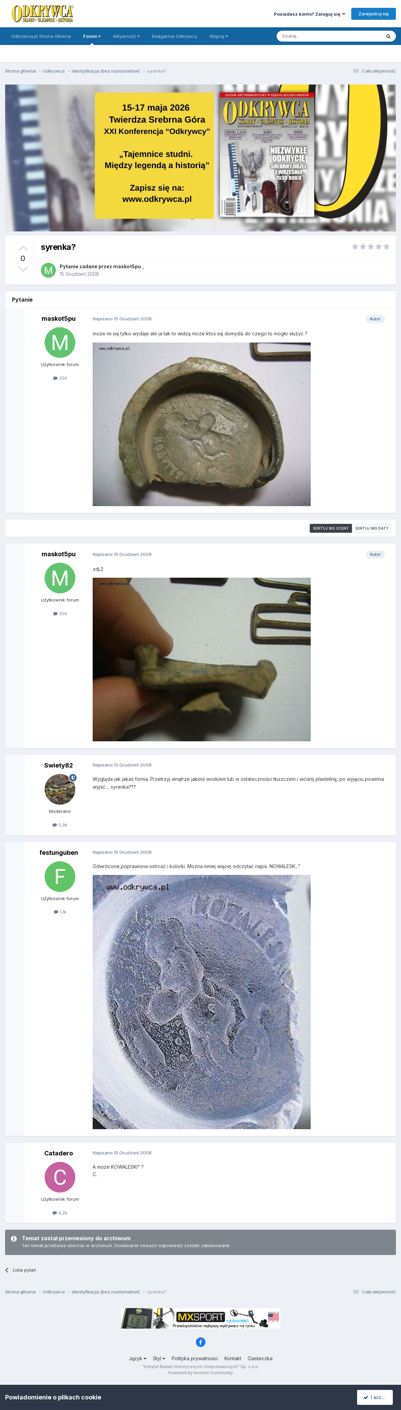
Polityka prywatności (195, 1358)
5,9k (59, 825)
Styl (159, 1358)
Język (137, 1358)
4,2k (59, 1212)
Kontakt (233, 1358)
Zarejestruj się (373, 13)
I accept (376, 1397)
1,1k (60, 911)
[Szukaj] (312, 36)
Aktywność (126, 36)
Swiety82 (58, 765)
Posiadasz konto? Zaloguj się (309, 14)
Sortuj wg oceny (331, 528)
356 (60, 378)
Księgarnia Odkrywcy (174, 36)
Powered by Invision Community (200, 1372)
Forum (92, 39)
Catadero (58, 1153)
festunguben (59, 852)
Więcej (219, 36)
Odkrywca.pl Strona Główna (41, 36)
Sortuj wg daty (371, 528)
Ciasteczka (260, 1358)
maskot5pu (127, 266)
